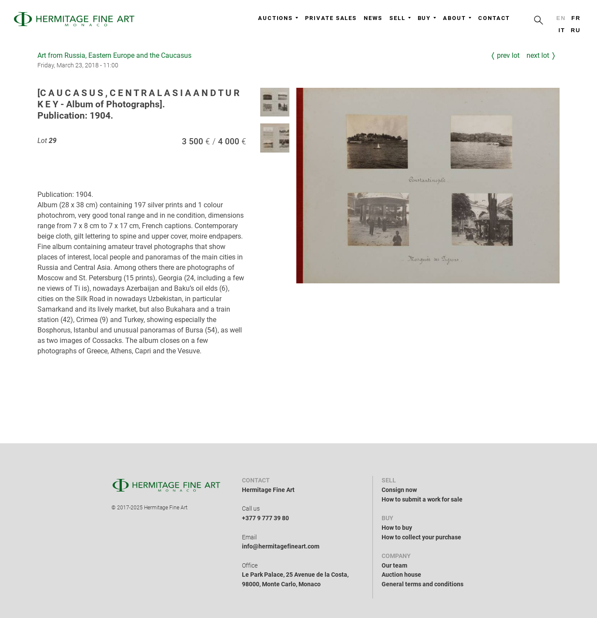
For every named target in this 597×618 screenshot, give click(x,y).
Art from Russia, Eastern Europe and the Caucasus (114, 55)
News (373, 18)
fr (575, 18)
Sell (400, 18)
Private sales (331, 18)
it (561, 30)
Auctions (278, 18)
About (457, 18)
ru (576, 30)
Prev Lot (508, 55)
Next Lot (538, 55)
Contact (494, 18)
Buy (427, 18)
